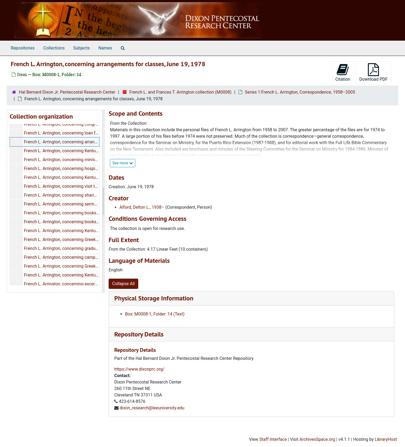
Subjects (81, 48)
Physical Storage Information (153, 298)
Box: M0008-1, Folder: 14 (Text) (154, 314)
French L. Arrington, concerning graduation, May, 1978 (75, 248)
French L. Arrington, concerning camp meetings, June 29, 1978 (83, 257)
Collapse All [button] (123, 283)
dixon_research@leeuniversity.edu (152, 407)
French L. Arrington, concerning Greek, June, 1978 (71, 266)
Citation (342, 72)
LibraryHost (386, 439)
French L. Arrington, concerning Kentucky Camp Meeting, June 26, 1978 (92, 150)
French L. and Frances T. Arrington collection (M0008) (180, 92)
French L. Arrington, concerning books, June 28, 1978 (74, 212)
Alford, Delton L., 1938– (141, 207)
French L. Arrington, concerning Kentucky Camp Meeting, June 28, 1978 (92, 230)
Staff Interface (273, 439)
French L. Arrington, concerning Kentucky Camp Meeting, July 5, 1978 (90, 275)
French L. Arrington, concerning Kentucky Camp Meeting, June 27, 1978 (92, 177)
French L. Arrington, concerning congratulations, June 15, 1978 (83, 124)
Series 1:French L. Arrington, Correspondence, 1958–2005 (300, 92)
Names (105, 48)
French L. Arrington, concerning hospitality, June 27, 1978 (78, 168)
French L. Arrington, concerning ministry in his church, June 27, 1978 (89, 159)
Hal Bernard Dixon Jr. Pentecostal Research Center (67, 92)
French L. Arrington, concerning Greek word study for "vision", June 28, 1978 (96, 239)
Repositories (23, 48)
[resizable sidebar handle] (103, 201)
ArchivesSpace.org (317, 439)
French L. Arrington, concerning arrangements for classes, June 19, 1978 (93, 141)
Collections (54, 48)
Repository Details (139, 334)
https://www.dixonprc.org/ (139, 369)
